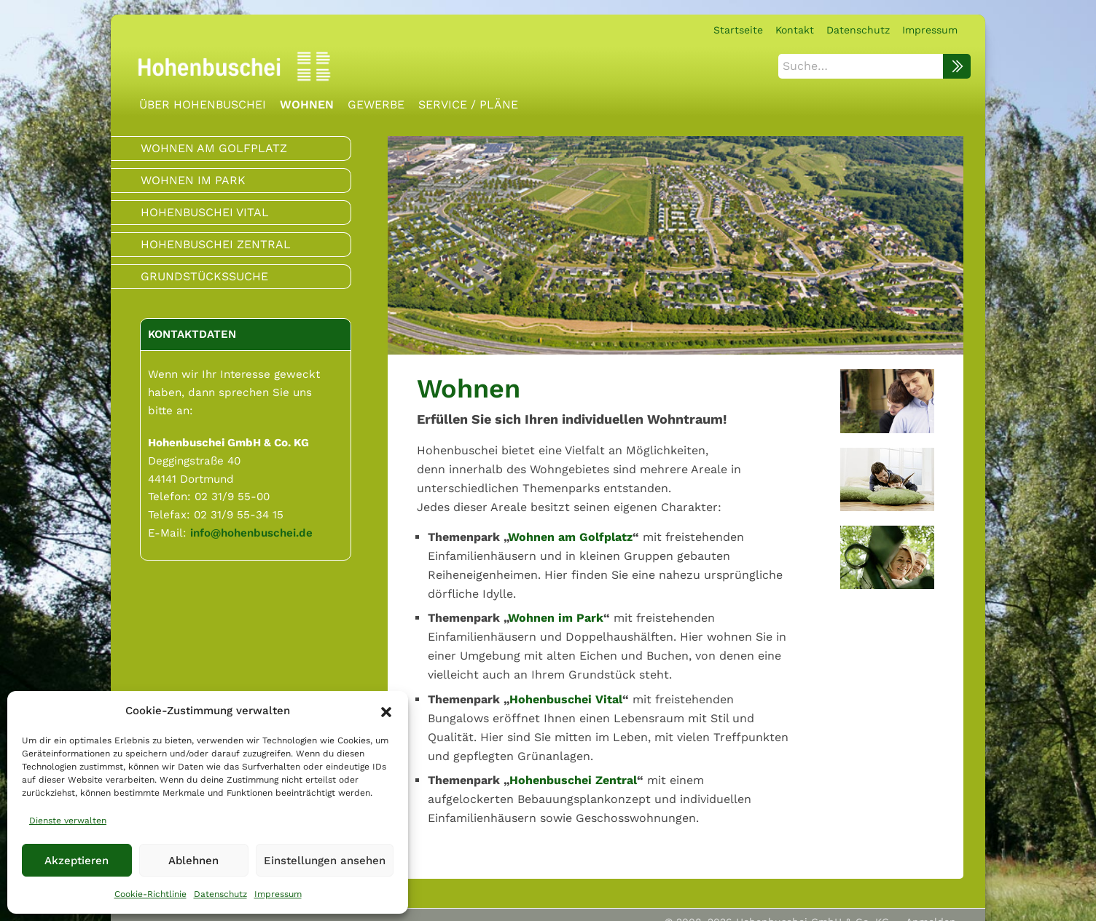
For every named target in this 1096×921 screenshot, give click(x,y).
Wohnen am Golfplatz (570, 536)
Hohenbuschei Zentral (573, 780)
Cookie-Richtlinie (150, 894)
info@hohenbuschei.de (251, 532)
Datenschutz (220, 894)
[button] (386, 710)
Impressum (278, 894)
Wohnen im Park (555, 618)
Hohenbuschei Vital (565, 698)
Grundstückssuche (204, 276)
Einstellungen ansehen (324, 860)
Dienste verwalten (67, 820)
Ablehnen (193, 860)
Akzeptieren (76, 860)
